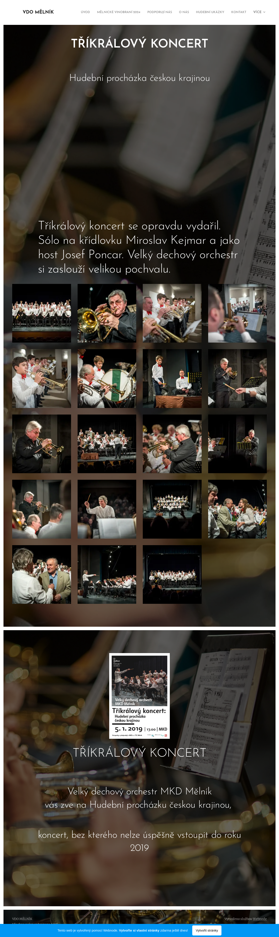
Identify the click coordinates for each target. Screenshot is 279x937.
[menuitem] (90, 12)
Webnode (260, 919)
